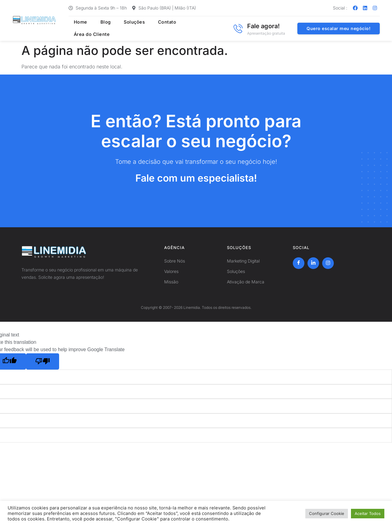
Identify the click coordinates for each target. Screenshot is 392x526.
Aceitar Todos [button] (368, 513)
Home (76, 28)
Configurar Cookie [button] (326, 513)
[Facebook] (298, 263)
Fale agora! (263, 26)
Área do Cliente (193, 28)
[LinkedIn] (313, 263)
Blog (98, 28)
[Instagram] (328, 263)
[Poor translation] (42, 361)
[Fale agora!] (238, 28)
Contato (155, 28)
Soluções (124, 28)
